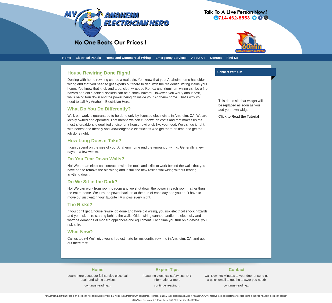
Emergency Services (171, 57)
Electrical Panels (88, 57)
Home (66, 57)
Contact (216, 57)
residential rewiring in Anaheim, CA (165, 238)
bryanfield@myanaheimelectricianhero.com (231, 27)
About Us (198, 57)
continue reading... (97, 285)
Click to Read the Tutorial (239, 116)
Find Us (232, 57)
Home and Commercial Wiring (128, 57)
